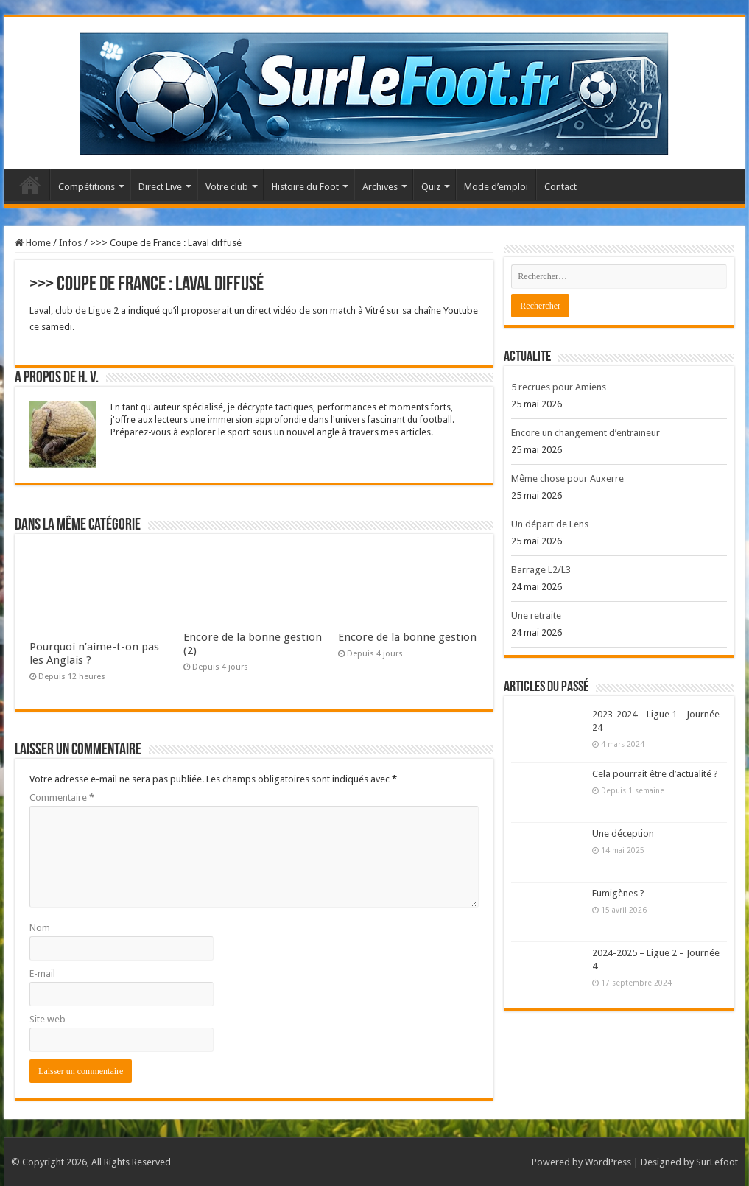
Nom (39, 927)
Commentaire (61, 797)
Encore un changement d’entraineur (585, 432)
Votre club (226, 186)
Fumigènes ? (618, 893)
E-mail (42, 973)
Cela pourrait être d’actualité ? (655, 773)
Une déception (623, 833)
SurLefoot (717, 1162)
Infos (70, 242)
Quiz (430, 186)
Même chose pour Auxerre (567, 478)
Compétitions (86, 186)
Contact (560, 186)
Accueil (30, 184)
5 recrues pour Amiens (558, 387)
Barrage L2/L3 (541, 569)
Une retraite (536, 615)
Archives (380, 186)
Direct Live (160, 186)
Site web (47, 1019)
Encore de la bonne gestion (407, 637)
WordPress (608, 1162)
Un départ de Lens (549, 524)
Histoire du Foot (305, 186)
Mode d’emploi (496, 186)
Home (33, 242)
